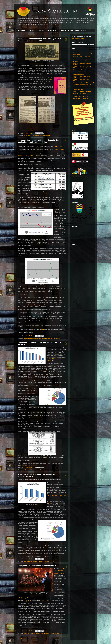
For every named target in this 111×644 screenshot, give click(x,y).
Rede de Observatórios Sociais (80, 98)
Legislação (42, 633)
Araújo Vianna (27, 135)
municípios (30, 469)
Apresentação (21, 30)
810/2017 (20, 597)
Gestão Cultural (27, 633)
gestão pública (35, 633)
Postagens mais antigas (62, 636)
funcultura (41, 338)
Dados (25, 338)
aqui (51, 79)
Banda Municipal (35, 135)
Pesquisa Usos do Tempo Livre (48, 30)
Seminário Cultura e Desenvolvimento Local (73, 30)
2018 (27, 465)
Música (42, 135)
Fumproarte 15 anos (46, 331)
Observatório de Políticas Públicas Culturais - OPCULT (81, 88)
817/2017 (26, 597)
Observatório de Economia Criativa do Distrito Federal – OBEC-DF (82, 70)
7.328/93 (61, 149)
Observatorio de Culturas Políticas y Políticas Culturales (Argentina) (82, 67)
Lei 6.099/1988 (45, 600)
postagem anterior (57, 146)
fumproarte (35, 338)
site (43, 329)
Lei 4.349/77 (46, 157)
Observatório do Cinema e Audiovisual (82, 91)
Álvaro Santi (29, 133)
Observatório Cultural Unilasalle (81, 51)
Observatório (49, 633)
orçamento (36, 561)
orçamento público (52, 338)
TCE (53, 561)
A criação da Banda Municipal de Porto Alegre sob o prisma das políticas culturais (39, 40)
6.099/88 (56, 149)
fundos (45, 338)
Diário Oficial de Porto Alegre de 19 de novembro (60, 570)
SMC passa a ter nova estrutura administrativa (37, 566)
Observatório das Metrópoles (80, 58)
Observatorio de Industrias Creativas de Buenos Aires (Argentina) (83, 73)
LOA (49, 503)
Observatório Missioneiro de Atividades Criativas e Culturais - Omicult (82, 95)
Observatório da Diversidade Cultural (82, 56)
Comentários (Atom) (26, 638)
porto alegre (47, 135)
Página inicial (36, 636)
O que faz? (32, 30)
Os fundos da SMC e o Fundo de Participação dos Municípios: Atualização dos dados (38, 141)
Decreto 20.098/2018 (59, 573)
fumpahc (29, 338)
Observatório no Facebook (78, 38)
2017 (31, 465)
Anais (32, 81)
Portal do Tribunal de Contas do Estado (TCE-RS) (56, 495)
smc (59, 338)
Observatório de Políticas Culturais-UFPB (83, 82)
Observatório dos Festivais (79, 93)
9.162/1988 (26, 600)
